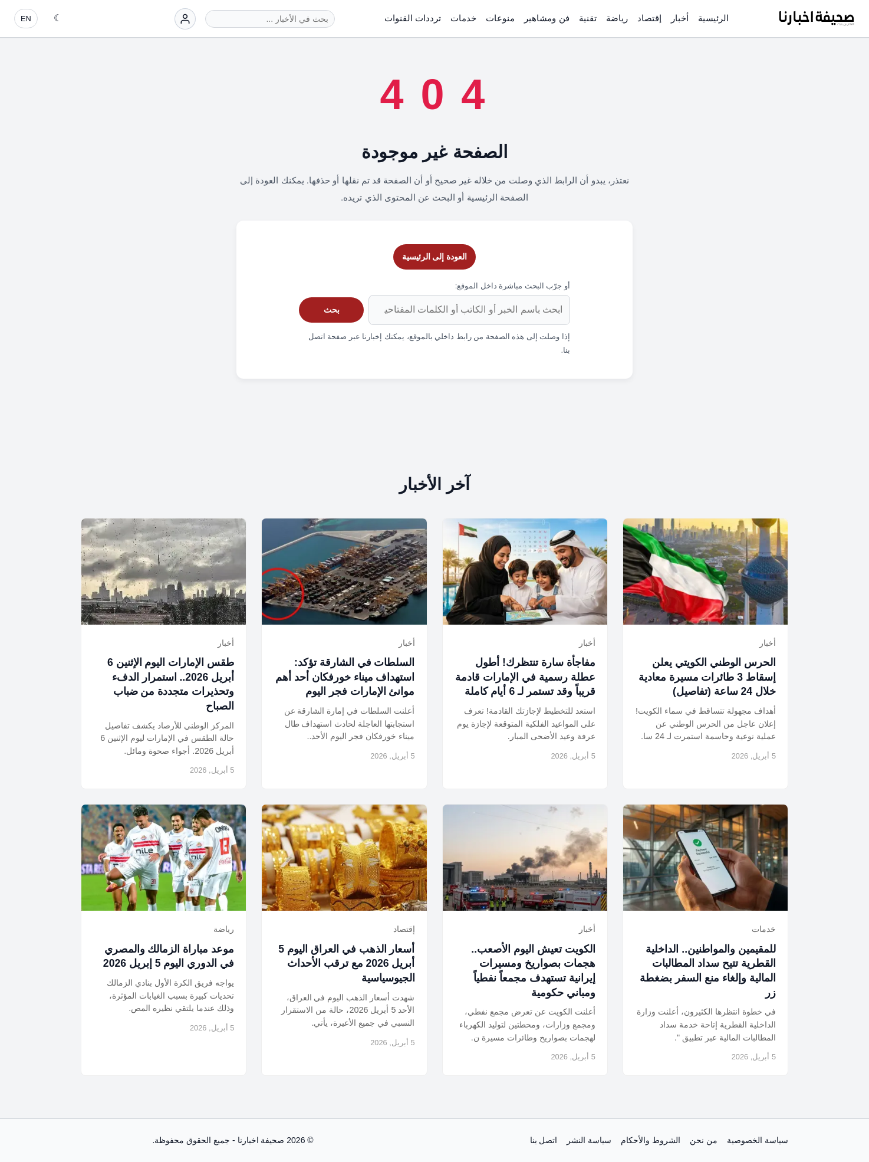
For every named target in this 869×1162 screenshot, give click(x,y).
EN (26, 18)
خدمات (463, 18)
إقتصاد (649, 18)
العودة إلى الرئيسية (435, 256)
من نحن (703, 1140)
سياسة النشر (589, 1140)
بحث (332, 309)
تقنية (588, 18)
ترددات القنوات (412, 18)
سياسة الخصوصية (757, 1140)
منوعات (500, 18)
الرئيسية (713, 18)
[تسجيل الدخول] (185, 18)
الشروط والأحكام (650, 1140)
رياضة (617, 18)
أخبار (680, 18)
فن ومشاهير (546, 18)
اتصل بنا (544, 1140)
